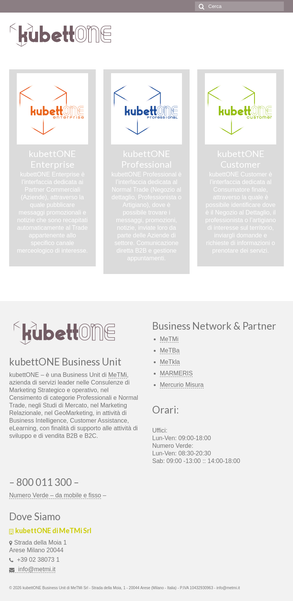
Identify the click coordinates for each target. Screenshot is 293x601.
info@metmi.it (32, 569)
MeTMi (117, 375)
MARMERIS (176, 373)
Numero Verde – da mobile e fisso (55, 495)
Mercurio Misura (182, 384)
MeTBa (170, 350)
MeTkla (170, 362)
